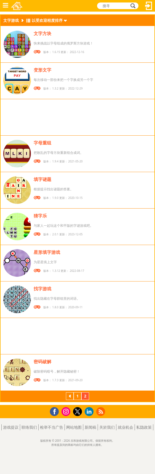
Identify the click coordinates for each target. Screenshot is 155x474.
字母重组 (42, 143)
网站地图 (74, 427)
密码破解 (42, 362)
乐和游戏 (17, 6)
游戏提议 (10, 427)
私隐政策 (144, 427)
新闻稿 (90, 427)
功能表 (5, 6)
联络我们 (29, 427)
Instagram (66, 411)
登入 (148, 6)
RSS (101, 411)
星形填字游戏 (47, 252)
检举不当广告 (51, 427)
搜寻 (132, 6)
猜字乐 (40, 216)
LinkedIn (90, 411)
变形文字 (42, 70)
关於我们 (107, 427)
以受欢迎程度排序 (47, 20)
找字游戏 (42, 289)
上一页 (70, 396)
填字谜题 (42, 179)
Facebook (56, 411)
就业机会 (125, 427)
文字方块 (42, 33)
